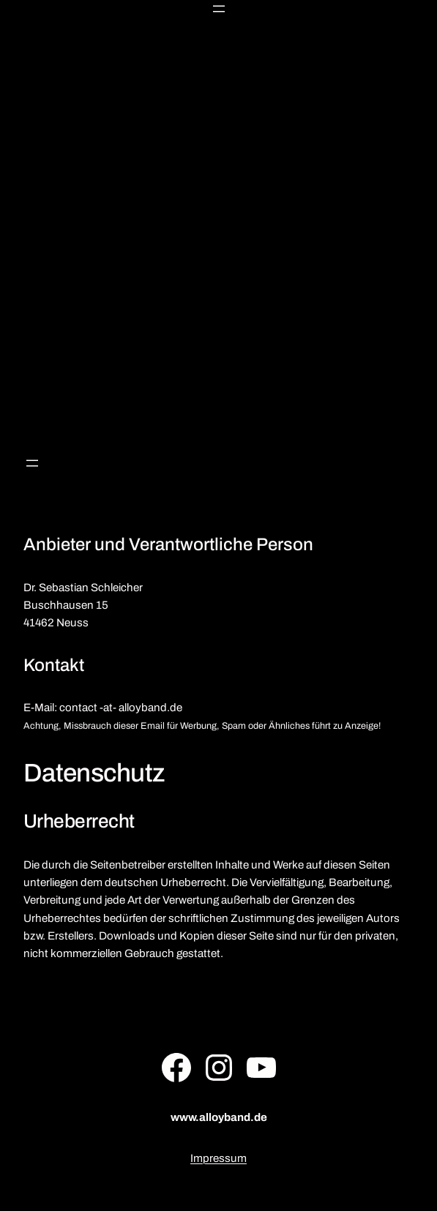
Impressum (218, 1158)
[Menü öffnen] (219, 9)
